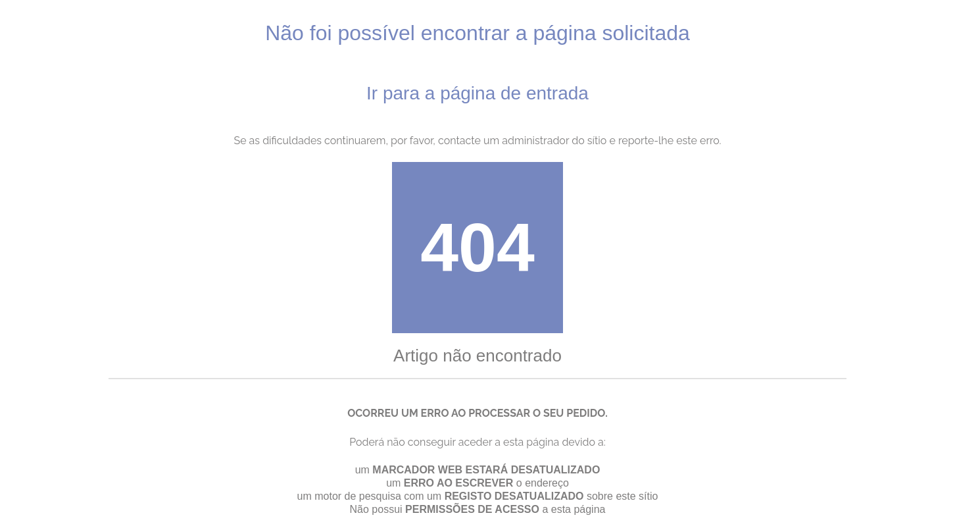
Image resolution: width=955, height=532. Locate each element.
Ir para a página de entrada (477, 93)
